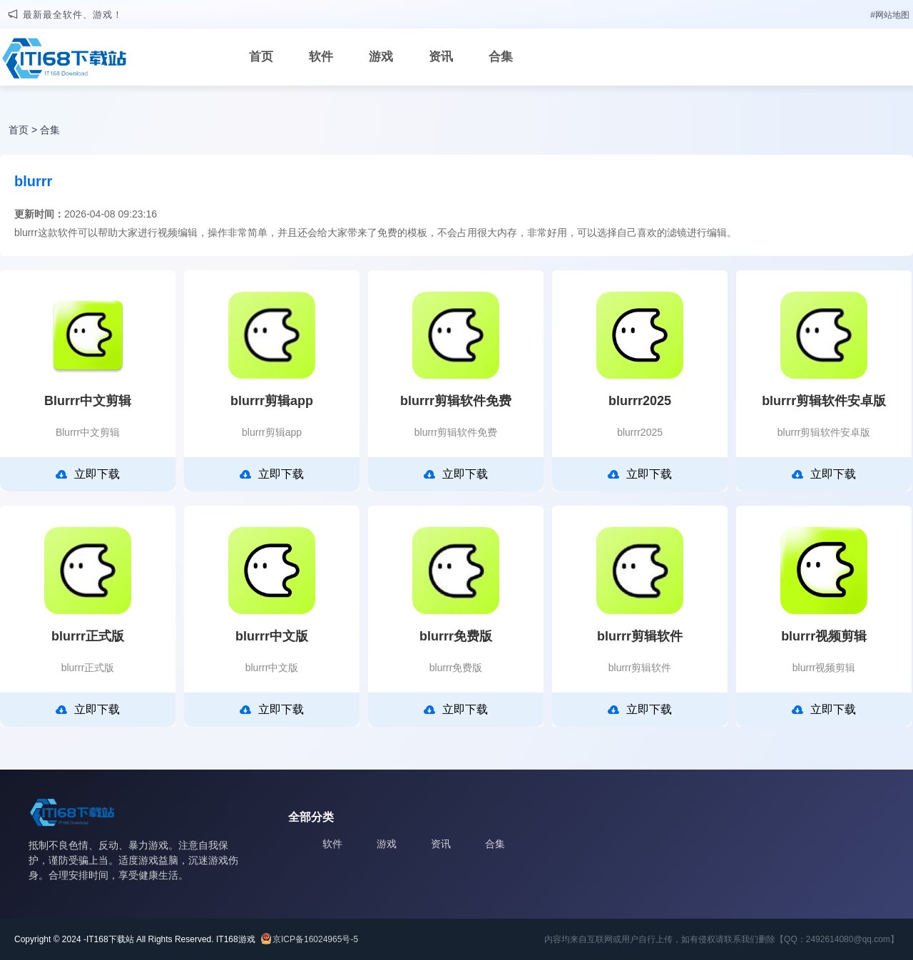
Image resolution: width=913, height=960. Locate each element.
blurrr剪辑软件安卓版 (824, 401)
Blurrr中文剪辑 (87, 401)
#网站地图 (889, 15)
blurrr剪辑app (271, 401)
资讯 (441, 56)
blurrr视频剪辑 (824, 636)
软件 (321, 56)
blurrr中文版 (271, 636)
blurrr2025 (639, 401)
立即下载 (88, 474)
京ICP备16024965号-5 (315, 939)
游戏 (381, 56)
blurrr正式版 (87, 636)
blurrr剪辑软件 (640, 636)
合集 (501, 56)
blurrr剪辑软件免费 (455, 401)
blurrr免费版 (455, 636)
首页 (261, 56)
